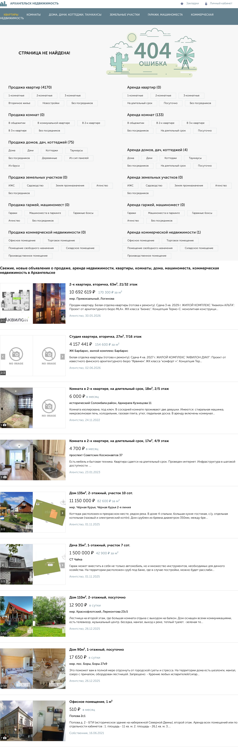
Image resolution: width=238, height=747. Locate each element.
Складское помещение (80, 248)
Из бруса (14, 165)
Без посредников (82, 103)
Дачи (30, 150)
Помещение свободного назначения (31, 248)
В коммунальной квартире (54, 123)
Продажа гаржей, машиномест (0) (38, 205)
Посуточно (171, 103)
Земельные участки (125, 14)
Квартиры (11, 14)
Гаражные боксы (83, 213)
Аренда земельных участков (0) (155, 178)
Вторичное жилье (19, 103)
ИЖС (12, 185)
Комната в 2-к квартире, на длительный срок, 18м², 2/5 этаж (119, 389)
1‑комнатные (16, 95)
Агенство (102, 185)
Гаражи (13, 213)
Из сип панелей (79, 158)
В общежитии (17, 123)
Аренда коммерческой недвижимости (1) (164, 232)
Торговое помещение (61, 240)
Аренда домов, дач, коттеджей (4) (157, 150)
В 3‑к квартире (18, 130)
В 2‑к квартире (91, 123)
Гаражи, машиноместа (165, 14)
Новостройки (51, 103)
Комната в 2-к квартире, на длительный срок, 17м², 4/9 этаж (119, 441)
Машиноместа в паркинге (45, 213)
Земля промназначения (70, 185)
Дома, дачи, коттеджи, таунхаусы (75, 14)
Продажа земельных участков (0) (37, 178)
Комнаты (34, 14)
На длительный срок (139, 103)
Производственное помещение (28, 256)
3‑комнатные (73, 95)
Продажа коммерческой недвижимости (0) (47, 232)
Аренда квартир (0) (144, 87)
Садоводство (35, 185)
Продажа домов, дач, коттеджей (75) (41, 142)
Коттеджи (52, 150)
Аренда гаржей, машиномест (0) (156, 205)
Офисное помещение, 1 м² (90, 702)
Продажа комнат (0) (26, 115)
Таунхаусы (76, 150)
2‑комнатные (45, 95)
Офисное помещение (22, 240)
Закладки (189, 3)
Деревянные (49, 158)
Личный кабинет (218, 3)
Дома (12, 150)
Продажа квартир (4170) (30, 87)
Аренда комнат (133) (145, 115)
